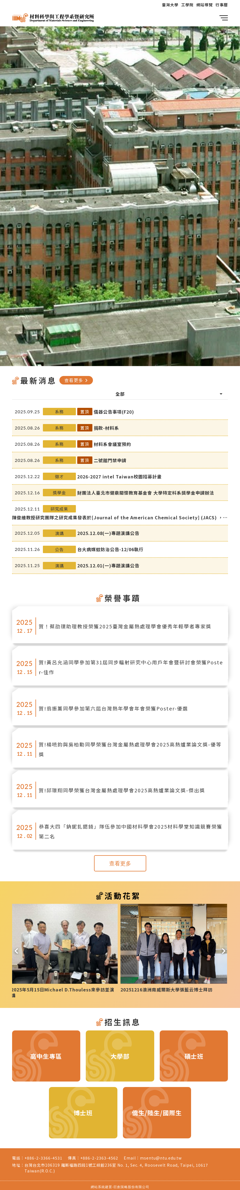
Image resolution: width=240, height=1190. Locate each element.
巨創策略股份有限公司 (131, 1184)
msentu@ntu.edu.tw (161, 1155)
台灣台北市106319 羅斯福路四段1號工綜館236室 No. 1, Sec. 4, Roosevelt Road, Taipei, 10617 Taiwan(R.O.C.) (116, 1165)
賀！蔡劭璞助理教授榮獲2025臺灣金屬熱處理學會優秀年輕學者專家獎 (125, 626)
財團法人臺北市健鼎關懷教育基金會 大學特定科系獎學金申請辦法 (145, 492)
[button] (16, 948)
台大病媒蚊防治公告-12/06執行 (110, 549)
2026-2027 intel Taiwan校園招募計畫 (119, 476)
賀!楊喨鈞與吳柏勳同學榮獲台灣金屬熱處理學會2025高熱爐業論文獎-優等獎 (130, 749)
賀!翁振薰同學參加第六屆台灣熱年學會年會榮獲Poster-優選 (113, 708)
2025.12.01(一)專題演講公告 (108, 565)
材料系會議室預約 (112, 444)
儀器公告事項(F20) (114, 411)
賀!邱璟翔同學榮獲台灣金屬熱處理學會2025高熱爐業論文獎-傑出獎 (122, 790)
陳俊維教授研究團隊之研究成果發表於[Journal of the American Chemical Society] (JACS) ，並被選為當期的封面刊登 (120, 517)
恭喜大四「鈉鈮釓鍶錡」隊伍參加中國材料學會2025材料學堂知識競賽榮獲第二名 (130, 831)
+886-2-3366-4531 (43, 1155)
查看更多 (77, 380)
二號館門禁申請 (110, 460)
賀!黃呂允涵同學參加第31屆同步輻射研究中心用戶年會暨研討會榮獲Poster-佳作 (131, 667)
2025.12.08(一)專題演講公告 (108, 533)
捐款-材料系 (106, 428)
